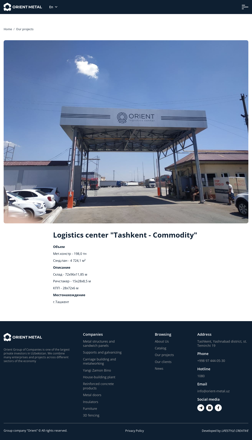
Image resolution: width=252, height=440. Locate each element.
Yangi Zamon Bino (97, 370)
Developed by (225, 431)
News (159, 368)
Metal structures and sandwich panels (99, 343)
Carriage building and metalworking (99, 361)
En (51, 7)
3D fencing (91, 415)
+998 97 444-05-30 (211, 360)
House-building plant (99, 377)
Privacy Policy (134, 431)
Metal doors (92, 395)
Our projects (164, 355)
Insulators (90, 402)
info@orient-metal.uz (213, 391)
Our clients (163, 362)
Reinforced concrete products (98, 386)
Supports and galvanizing (102, 352)
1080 (201, 376)
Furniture (90, 408)
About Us (162, 341)
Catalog (160, 348)
